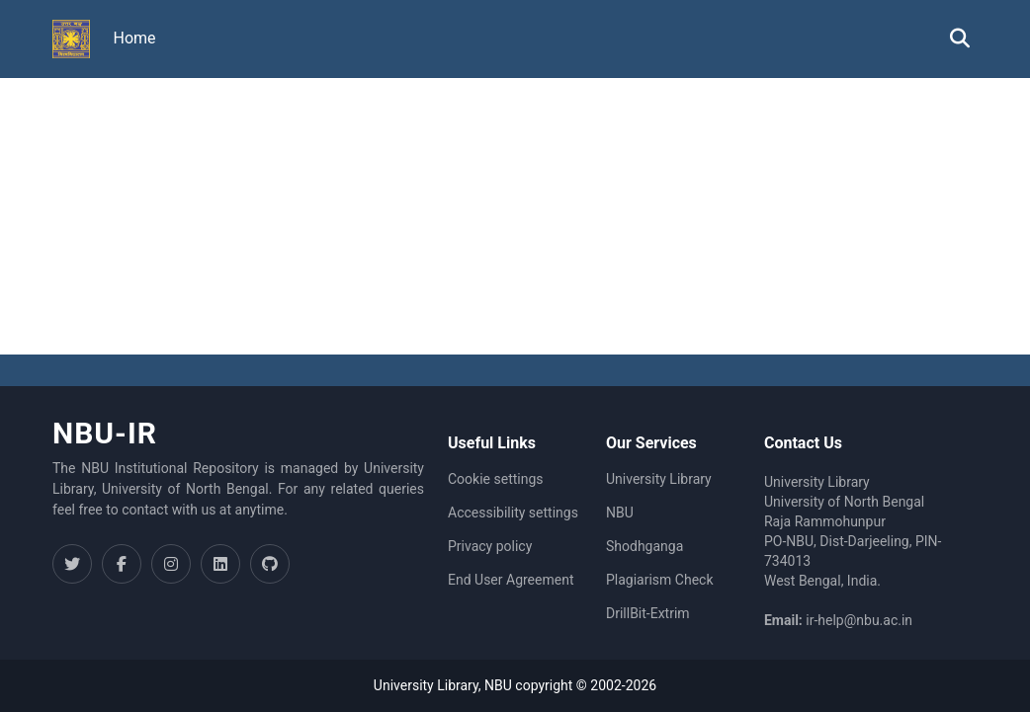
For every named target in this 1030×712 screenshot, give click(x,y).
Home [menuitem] (135, 38)
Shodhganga (644, 546)
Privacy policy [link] (490, 546)
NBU (620, 512)
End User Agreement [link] (510, 580)
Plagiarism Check (660, 580)
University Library (659, 479)
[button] (71, 39)
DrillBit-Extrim (648, 613)
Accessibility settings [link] (513, 512)
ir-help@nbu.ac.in (859, 620)
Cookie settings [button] (496, 479)
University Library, (429, 685)
